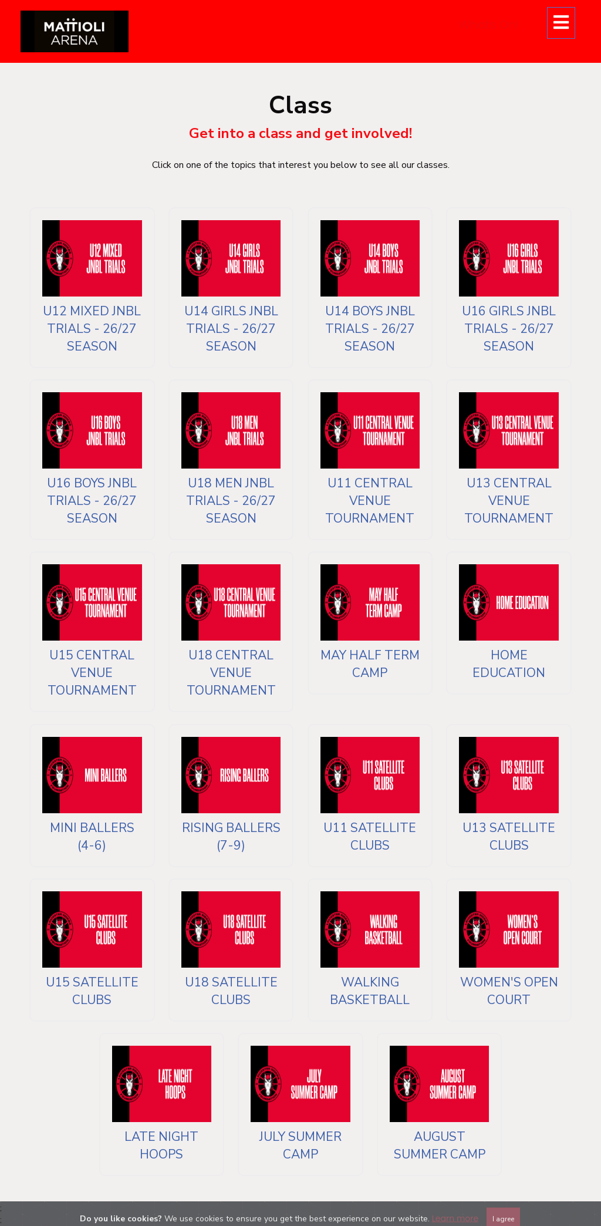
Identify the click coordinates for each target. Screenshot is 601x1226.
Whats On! (489, 24)
